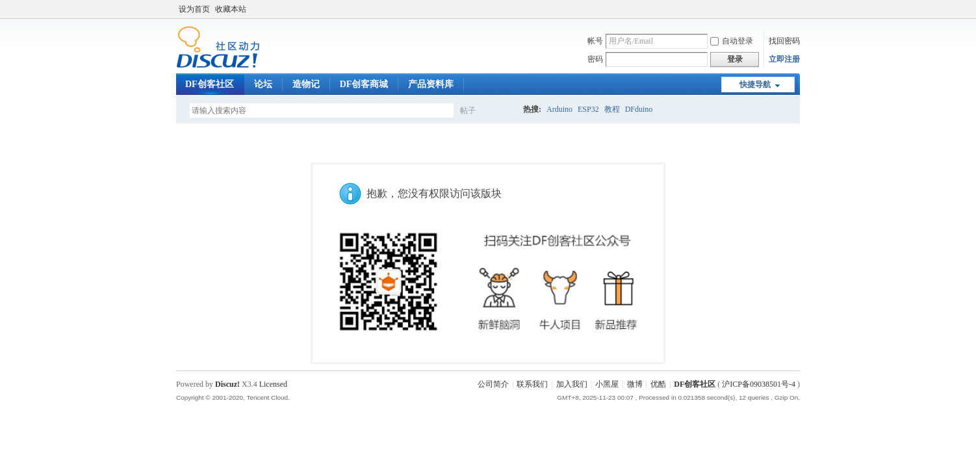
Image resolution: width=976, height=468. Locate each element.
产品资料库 (431, 84)
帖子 (468, 110)
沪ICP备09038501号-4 (758, 384)
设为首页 (194, 9)
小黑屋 (607, 384)
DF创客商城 (364, 84)
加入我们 (571, 384)
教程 (612, 109)
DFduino (639, 109)
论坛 (263, 84)
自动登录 (731, 41)
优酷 (658, 384)
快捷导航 (755, 84)
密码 (595, 59)
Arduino (559, 109)
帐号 (595, 41)
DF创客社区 (209, 84)
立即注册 (784, 59)
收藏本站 (230, 9)
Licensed (273, 384)
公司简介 (493, 384)
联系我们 (532, 384)
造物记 (306, 84)
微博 (635, 384)
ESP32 (588, 109)
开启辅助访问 (796, 9)
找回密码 (784, 41)
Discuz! (227, 384)
